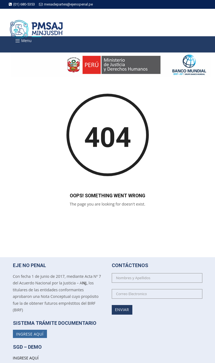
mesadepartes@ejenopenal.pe (66, 4)
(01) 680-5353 (22, 4)
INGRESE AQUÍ (26, 358)
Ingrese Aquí (30, 334)
